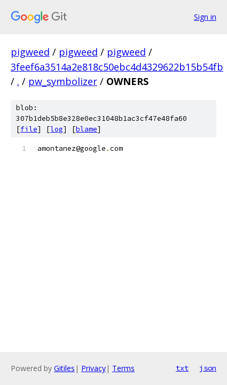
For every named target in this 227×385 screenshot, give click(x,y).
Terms (123, 368)
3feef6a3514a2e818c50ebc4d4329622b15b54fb (117, 66)
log (56, 129)
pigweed (30, 51)
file (28, 129)
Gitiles (64, 368)
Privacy (93, 368)
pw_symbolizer (62, 81)
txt (182, 368)
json (207, 368)
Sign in (205, 17)
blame (86, 129)
